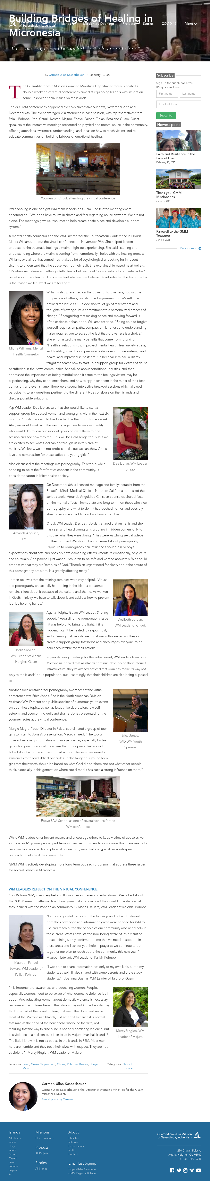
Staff (71, 1150)
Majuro (27, 1068)
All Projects (41, 1153)
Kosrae (83, 1064)
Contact (73, 1154)
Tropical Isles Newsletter (82, 1169)
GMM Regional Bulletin (82, 1173)
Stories (148, 24)
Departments (76, 1146)
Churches (73, 1138)
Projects (129, 24)
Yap (53, 1064)
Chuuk (61, 1064)
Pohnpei (72, 1064)
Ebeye (94, 1064)
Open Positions (44, 1138)
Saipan (44, 1064)
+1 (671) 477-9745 (190, 1158)
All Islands (15, 1138)
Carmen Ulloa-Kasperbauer (66, 75)
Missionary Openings (99, 24)
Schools (73, 1142)
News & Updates (128, 1066)
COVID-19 (169, 24)
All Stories (41, 1168)
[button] (68, 24)
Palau (26, 1064)
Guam (35, 1064)
